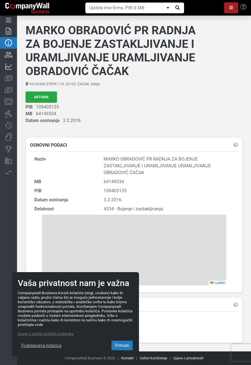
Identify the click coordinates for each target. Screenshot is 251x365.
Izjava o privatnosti (188, 358)
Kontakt (127, 358)
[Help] (243, 7)
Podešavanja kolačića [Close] (41, 345)
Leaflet (217, 283)
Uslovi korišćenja (153, 358)
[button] (231, 7)
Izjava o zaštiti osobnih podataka (45, 333)
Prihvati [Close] (122, 345)
